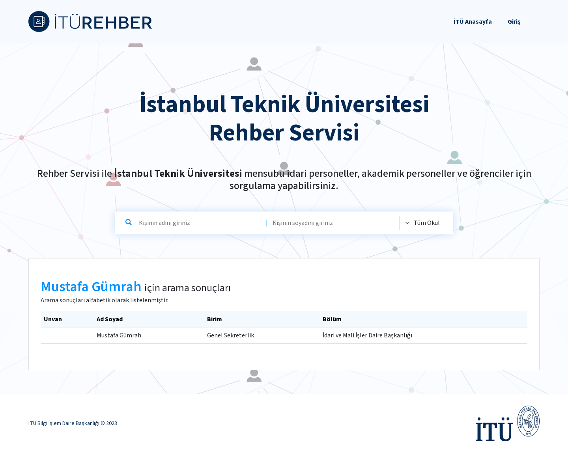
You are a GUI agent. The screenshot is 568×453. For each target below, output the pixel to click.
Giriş (514, 21)
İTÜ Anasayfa (473, 21)
